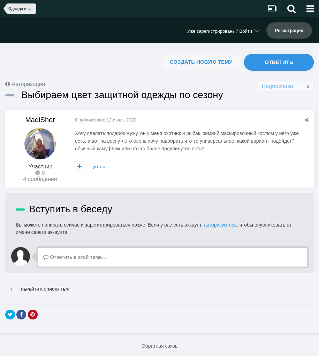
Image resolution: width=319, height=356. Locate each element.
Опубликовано (105, 119)
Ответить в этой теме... (74, 257)
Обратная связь (159, 346)
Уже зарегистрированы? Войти (223, 31)
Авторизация (28, 84)
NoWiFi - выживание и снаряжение (41, 29)
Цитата (98, 166)
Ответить (279, 62)
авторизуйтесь (220, 225)
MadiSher (40, 120)
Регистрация (289, 30)
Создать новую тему (201, 62)
